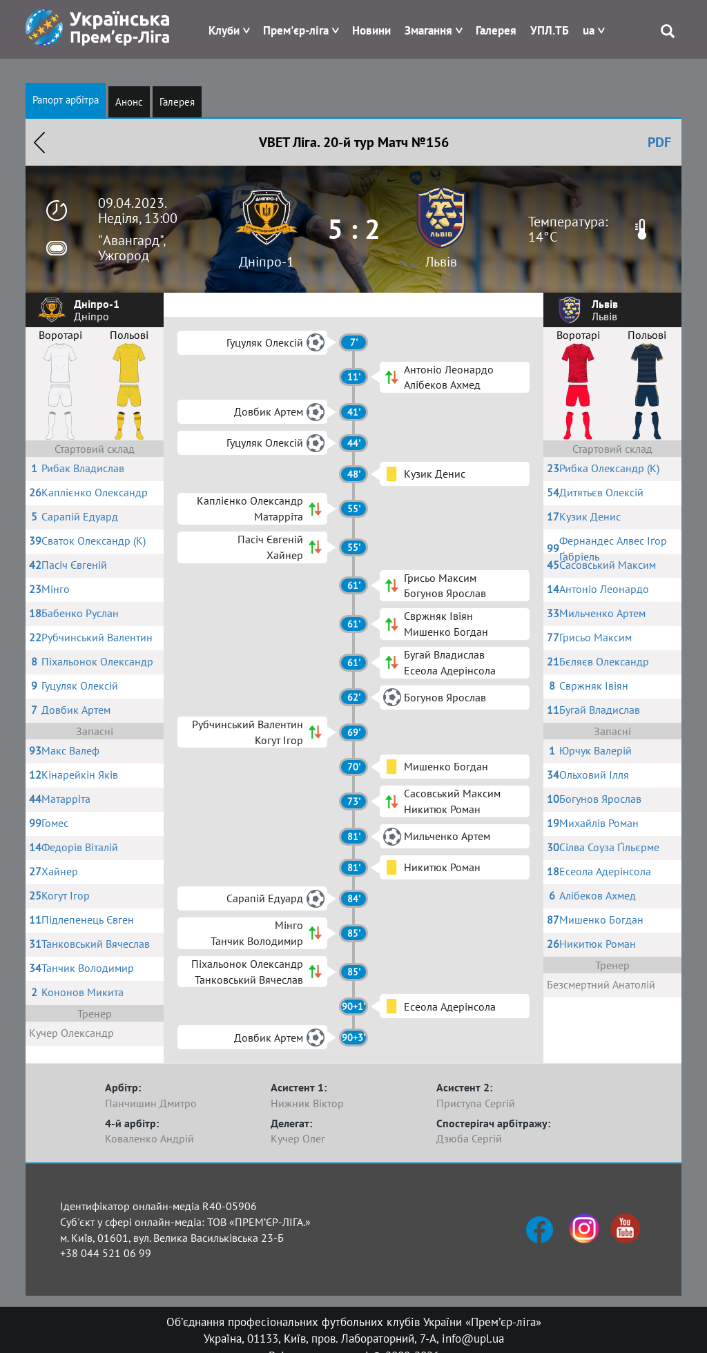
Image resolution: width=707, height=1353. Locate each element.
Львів (441, 262)
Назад (39, 142)
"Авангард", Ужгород (131, 248)
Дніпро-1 (266, 262)
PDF (659, 142)
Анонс (129, 101)
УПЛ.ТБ (549, 30)
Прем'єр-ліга (296, 30)
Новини (371, 30)
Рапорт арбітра (65, 99)
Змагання (428, 30)
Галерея (496, 30)
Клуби (224, 30)
